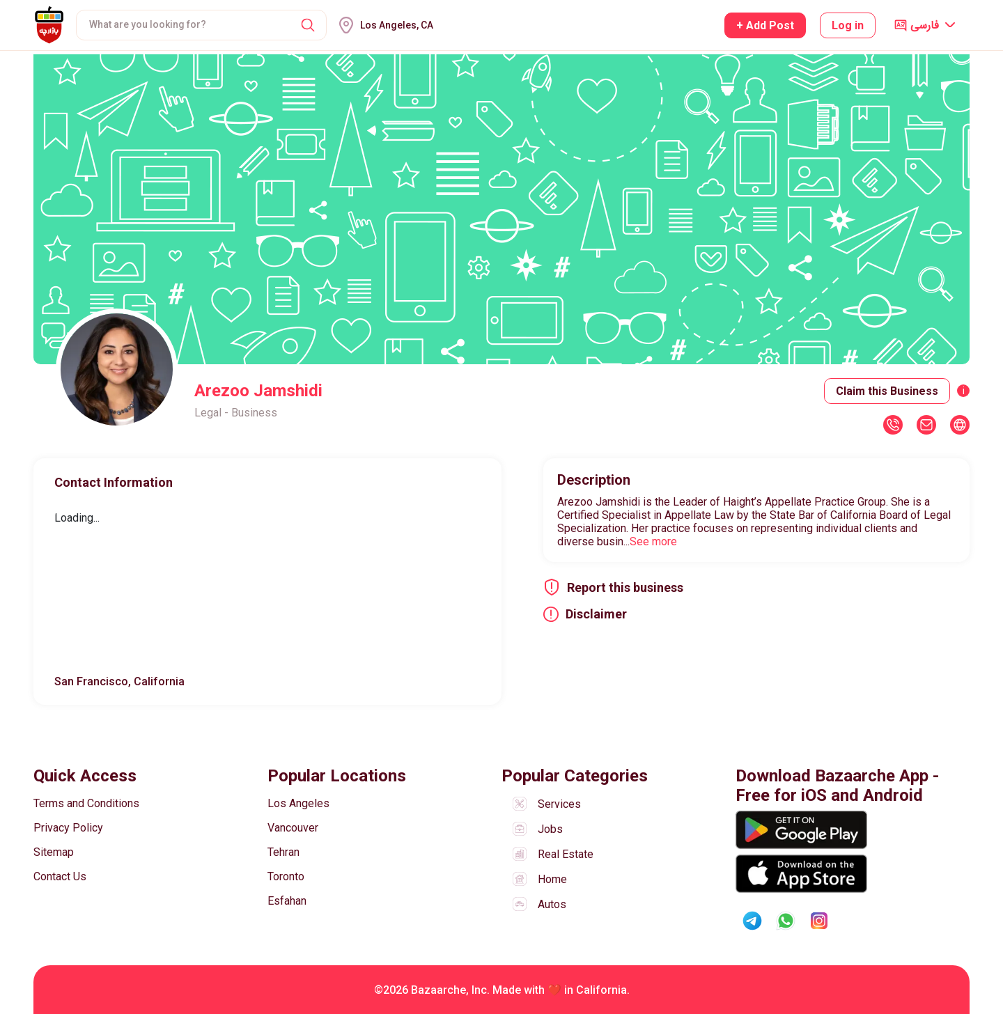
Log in (848, 25)
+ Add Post (765, 25)
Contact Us (59, 876)
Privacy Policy (68, 827)
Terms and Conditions (86, 803)
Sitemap (53, 852)
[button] (308, 25)
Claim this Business (887, 391)
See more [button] (653, 541)
